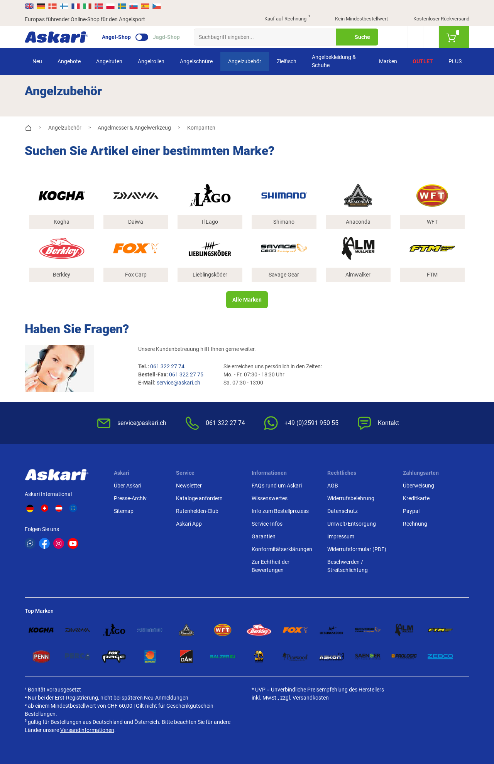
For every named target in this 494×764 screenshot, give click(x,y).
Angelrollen (151, 61)
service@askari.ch (178, 382)
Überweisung (418, 485)
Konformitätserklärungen (282, 549)
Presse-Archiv (130, 498)
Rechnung (415, 524)
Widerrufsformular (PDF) (356, 549)
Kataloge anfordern (199, 498)
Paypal (411, 511)
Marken (388, 61)
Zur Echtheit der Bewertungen (270, 566)
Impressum (340, 536)
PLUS (455, 61)
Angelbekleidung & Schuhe (334, 61)
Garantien (264, 536)
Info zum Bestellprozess (280, 511)
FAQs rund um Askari (277, 485)
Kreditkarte (416, 498)
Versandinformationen (87, 730)
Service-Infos (267, 524)
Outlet (423, 61)
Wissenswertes (270, 498)
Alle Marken (247, 300)
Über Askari (127, 485)
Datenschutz (342, 511)
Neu (37, 61)
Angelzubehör (244, 61)
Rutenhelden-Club (197, 511)
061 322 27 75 (186, 374)
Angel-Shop (116, 37)
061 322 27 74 (167, 366)
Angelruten (109, 61)
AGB (332, 485)
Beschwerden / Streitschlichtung (347, 566)
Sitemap (124, 511)
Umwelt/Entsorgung (351, 524)
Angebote (69, 61)
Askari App (189, 524)
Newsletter (189, 485)
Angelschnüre (196, 61)
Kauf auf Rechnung (281, 19)
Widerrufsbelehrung (350, 498)
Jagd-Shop (166, 37)
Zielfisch (286, 61)
